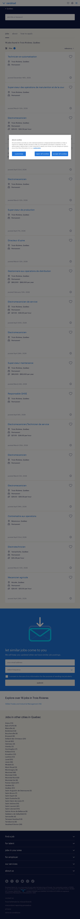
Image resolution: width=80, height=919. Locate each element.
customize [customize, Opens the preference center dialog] (19, 154)
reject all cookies (42, 154)
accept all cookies (60, 154)
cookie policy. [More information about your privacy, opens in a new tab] (37, 148)
